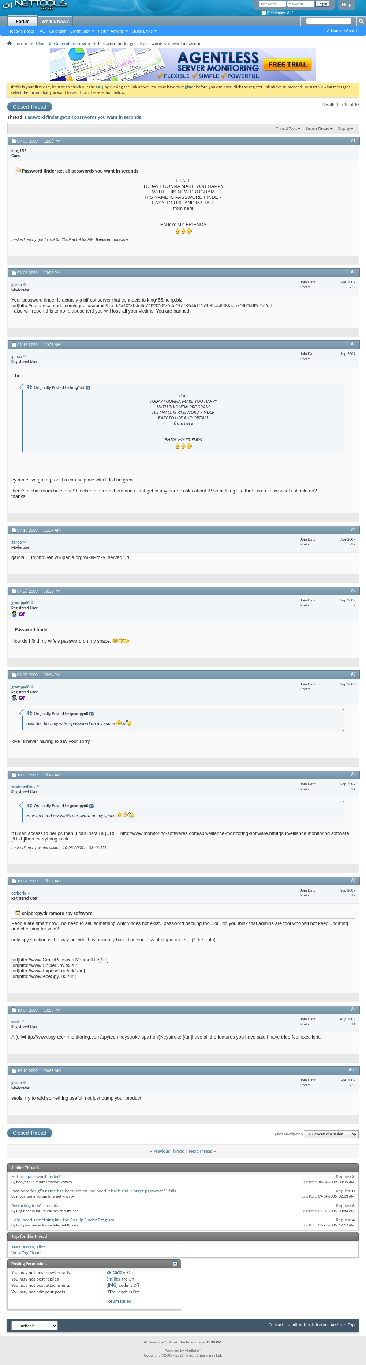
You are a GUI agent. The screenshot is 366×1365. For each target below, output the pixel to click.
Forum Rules (118, 1301)
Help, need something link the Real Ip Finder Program (62, 1219)
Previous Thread (168, 1151)
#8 (353, 880)
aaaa (15, 1246)
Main (40, 43)
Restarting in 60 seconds (34, 1205)
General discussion (72, 43)
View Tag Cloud (26, 1252)
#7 (353, 774)
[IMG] (112, 1285)
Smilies (113, 1279)
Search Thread (317, 128)
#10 (352, 1070)
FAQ (42, 31)
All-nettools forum (310, 1324)
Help (346, 4)
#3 (353, 344)
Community (80, 31)
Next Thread (201, 1151)
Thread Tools (286, 128)
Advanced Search (343, 31)
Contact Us (279, 1324)
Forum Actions (111, 31)
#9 (353, 1009)
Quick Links (142, 31)
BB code (114, 1272)
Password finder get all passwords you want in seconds (83, 117)
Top (353, 1134)
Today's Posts (21, 31)
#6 (353, 674)
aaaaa (28, 1246)
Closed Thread (29, 107)
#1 (353, 140)
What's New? (55, 21)
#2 (353, 272)
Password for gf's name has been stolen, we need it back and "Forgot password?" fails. (94, 1191)
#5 (353, 590)
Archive (337, 1324)
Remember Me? (277, 13)
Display (344, 128)
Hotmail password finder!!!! (38, 1176)
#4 (353, 529)
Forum (22, 21)
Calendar (57, 31)
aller (40, 1246)
